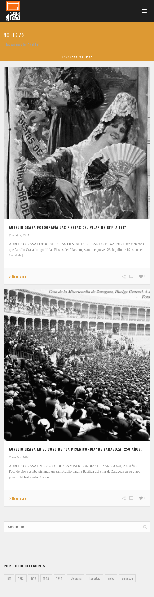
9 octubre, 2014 (19, 235)
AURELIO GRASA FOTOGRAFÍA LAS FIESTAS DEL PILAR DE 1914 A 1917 (67, 227)
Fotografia (76, 578)
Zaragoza (127, 578)
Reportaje (94, 578)
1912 (21, 578)
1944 (59, 578)
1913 (33, 578)
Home (65, 57)
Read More (17, 276)
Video (111, 578)
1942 (46, 578)
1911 (9, 578)
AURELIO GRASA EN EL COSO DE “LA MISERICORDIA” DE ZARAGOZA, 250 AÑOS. (75, 449)
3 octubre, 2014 (18, 457)
